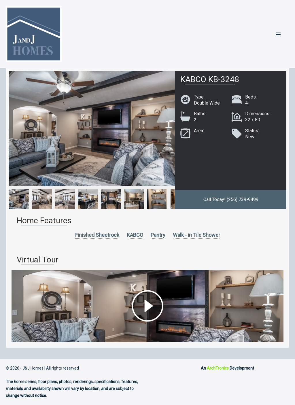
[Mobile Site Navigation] (278, 34)
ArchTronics (218, 368)
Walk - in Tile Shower (196, 235)
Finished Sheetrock (97, 235)
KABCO (135, 235)
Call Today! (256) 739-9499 (230, 199)
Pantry (158, 235)
